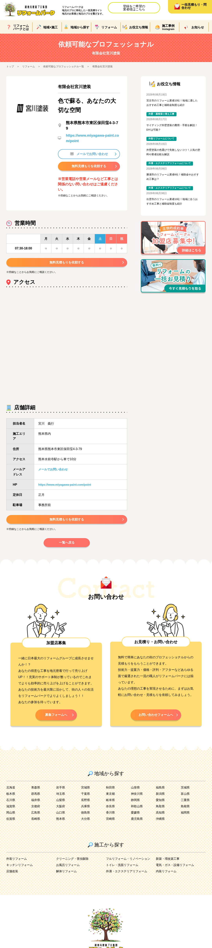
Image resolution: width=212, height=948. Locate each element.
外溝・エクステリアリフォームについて (172, 167)
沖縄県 (160, 825)
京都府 (36, 812)
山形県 (135, 793)
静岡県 (135, 806)
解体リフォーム (67, 877)
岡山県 (11, 818)
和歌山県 (137, 812)
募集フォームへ (56, 720)
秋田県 (110, 793)
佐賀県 (11, 825)
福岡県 (185, 818)
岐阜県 (110, 806)
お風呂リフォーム (68, 871)
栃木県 (11, 800)
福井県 (36, 806)
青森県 (36, 793)
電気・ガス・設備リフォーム (176, 871)
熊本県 (61, 825)
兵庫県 (85, 812)
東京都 (110, 800)
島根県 (185, 812)
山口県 (61, 818)
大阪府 (61, 812)
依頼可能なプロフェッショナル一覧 (67, 66)
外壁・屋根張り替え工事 (163, 115)
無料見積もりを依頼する (88, 167)
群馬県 (36, 800)
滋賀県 (11, 812)
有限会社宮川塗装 (108, 66)
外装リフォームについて (163, 141)
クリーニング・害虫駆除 (73, 865)
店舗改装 (12, 877)
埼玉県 (61, 800)
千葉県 (85, 800)
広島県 (36, 818)
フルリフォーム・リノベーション (129, 865)
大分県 (85, 825)
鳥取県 (160, 812)
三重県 (185, 806)
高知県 (160, 818)
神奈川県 (137, 800)
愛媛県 (135, 818)
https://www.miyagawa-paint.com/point (67, 487)
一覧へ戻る (67, 547)
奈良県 (110, 812)
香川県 (110, 818)
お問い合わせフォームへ (155, 720)
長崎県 (36, 825)
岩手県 (61, 793)
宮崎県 (110, 825)
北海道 (11, 793)
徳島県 (85, 818)
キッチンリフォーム (20, 871)
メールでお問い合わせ (89, 154)
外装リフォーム (17, 865)
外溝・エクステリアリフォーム (128, 877)
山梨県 (61, 806)
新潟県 (160, 800)
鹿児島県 (137, 825)
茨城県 (185, 793)
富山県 (185, 800)
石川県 (11, 806)
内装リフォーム (167, 877)
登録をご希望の (134, 8)
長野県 (85, 806)
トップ (10, 66)
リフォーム (30, 66)
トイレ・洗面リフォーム (123, 871)
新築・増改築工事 (168, 865)
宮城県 (85, 793)
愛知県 (160, 806)
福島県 (160, 793)
